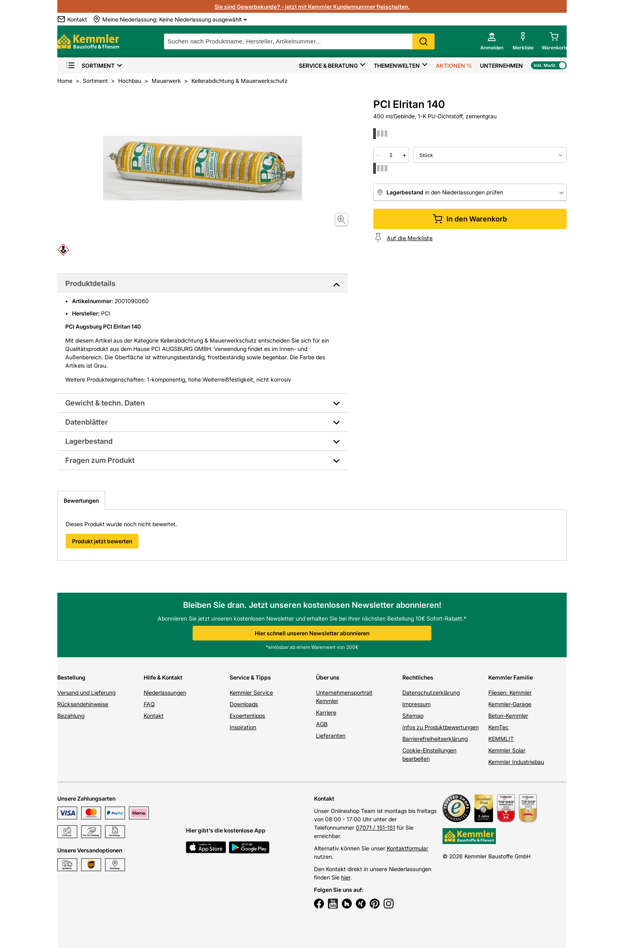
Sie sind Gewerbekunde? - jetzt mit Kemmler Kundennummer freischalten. (312, 6)
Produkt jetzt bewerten (102, 541)
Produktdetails (90, 283)
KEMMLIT (501, 738)
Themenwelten (397, 65)
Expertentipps (247, 715)
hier (345, 877)
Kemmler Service (251, 692)
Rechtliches (417, 677)
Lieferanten (330, 735)
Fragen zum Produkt (100, 460)
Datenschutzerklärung (431, 692)
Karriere (326, 712)
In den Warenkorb (470, 219)
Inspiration (243, 727)
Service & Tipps (250, 677)
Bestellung (71, 677)
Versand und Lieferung (86, 692)
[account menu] (491, 41)
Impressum (416, 704)
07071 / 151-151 (375, 827)
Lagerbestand (89, 441)
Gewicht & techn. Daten (105, 403)
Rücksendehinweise (82, 704)
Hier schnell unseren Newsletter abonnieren (312, 633)
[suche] (299, 41)
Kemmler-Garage (509, 704)
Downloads (244, 704)
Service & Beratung (328, 65)
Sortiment (90, 66)
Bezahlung (70, 715)
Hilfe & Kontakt (163, 677)
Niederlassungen (165, 692)
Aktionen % (454, 65)
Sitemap (412, 715)
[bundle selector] (490, 155)
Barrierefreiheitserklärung (435, 738)
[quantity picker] (391, 155)
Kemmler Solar (506, 750)
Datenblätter (86, 422)
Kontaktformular (407, 848)
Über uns (327, 677)
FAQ (149, 704)
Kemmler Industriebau (516, 761)
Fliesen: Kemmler (510, 692)
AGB (322, 724)
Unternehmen (501, 65)
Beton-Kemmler (508, 715)
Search (423, 41)
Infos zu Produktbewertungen (440, 727)
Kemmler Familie (510, 677)
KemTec (498, 727)
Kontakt (154, 715)
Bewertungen (81, 500)
